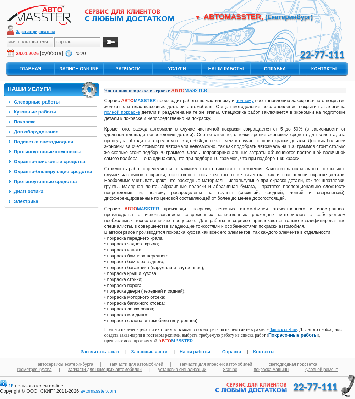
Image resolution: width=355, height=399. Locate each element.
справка (275, 68)
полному (245, 100)
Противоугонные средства (45, 181)
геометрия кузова (34, 369)
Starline (230, 369)
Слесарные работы (37, 102)
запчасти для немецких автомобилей (105, 369)
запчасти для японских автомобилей (216, 364)
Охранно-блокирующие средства (53, 171)
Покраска (25, 121)
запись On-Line (78, 68)
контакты (324, 68)
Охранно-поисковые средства (49, 161)
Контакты (263, 351)
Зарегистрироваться (35, 31)
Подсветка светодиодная (43, 141)
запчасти (127, 68)
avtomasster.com (98, 391)
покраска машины (271, 369)
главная (30, 68)
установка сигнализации (182, 369)
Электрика (26, 201)
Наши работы (195, 351)
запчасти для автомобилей (136, 364)
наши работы (226, 68)
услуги (177, 68)
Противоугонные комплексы (48, 151)
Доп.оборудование (36, 131)
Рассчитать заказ (99, 351)
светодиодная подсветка (293, 364)
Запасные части (149, 351)
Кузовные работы (35, 112)
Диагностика (29, 191)
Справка (231, 351)
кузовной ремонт (321, 369)
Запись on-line (283, 329)
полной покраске (122, 112)
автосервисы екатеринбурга (65, 364)
